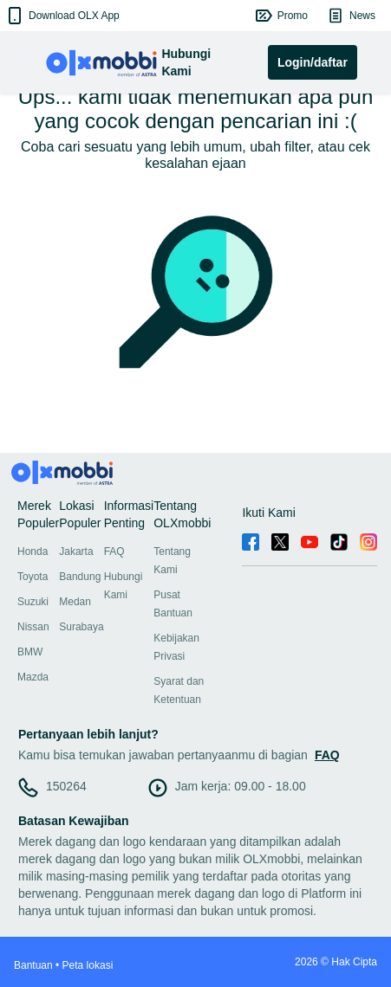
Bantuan (33, 965)
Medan (75, 602)
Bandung (80, 577)
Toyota (32, 577)
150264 (66, 786)
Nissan (33, 627)
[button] (62, 15)
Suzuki (33, 602)
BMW (29, 652)
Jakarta (76, 551)
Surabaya (81, 627)
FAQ (114, 551)
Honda (32, 551)
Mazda (33, 677)
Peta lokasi (88, 965)
